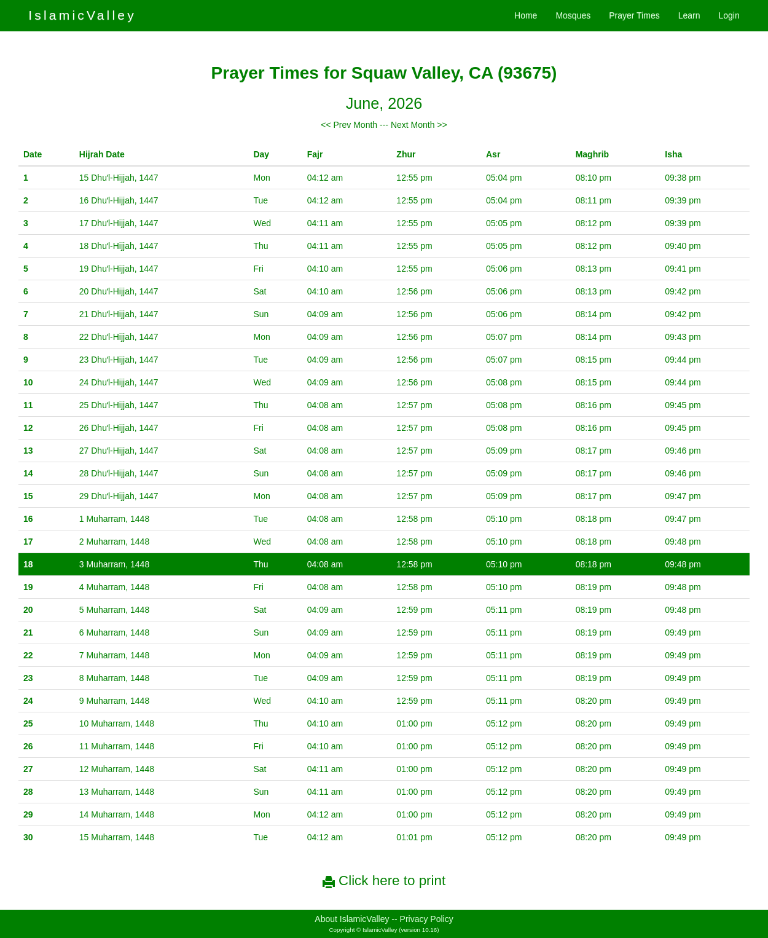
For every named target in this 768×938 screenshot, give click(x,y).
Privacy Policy (426, 919)
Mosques (572, 15)
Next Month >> (419, 125)
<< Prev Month (349, 125)
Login (728, 15)
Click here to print (384, 880)
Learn (689, 15)
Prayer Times (634, 15)
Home (525, 15)
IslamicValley (82, 15)
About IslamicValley (352, 919)
